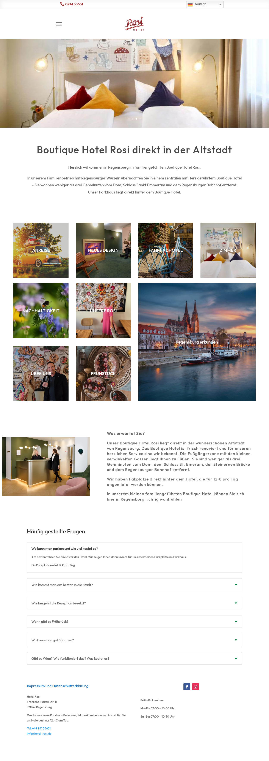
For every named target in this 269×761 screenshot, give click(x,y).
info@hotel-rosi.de (39, 753)
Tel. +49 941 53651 (39, 748)
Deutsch (197, 4)
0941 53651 (74, 4)
